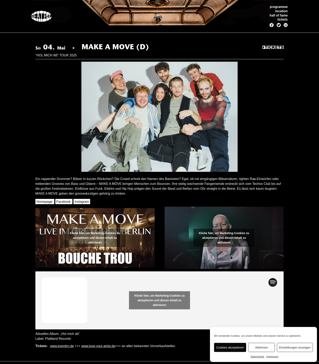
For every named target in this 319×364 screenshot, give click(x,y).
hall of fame (279, 15)
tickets (282, 19)
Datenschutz (257, 356)
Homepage (44, 201)
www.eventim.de (62, 346)
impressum (272, 356)
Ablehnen (261, 347)
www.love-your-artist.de (98, 346)
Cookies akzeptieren (230, 347)
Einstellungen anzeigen (295, 347)
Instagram (81, 201)
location (281, 11)
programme (279, 7)
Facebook (63, 201)
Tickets (273, 47)
